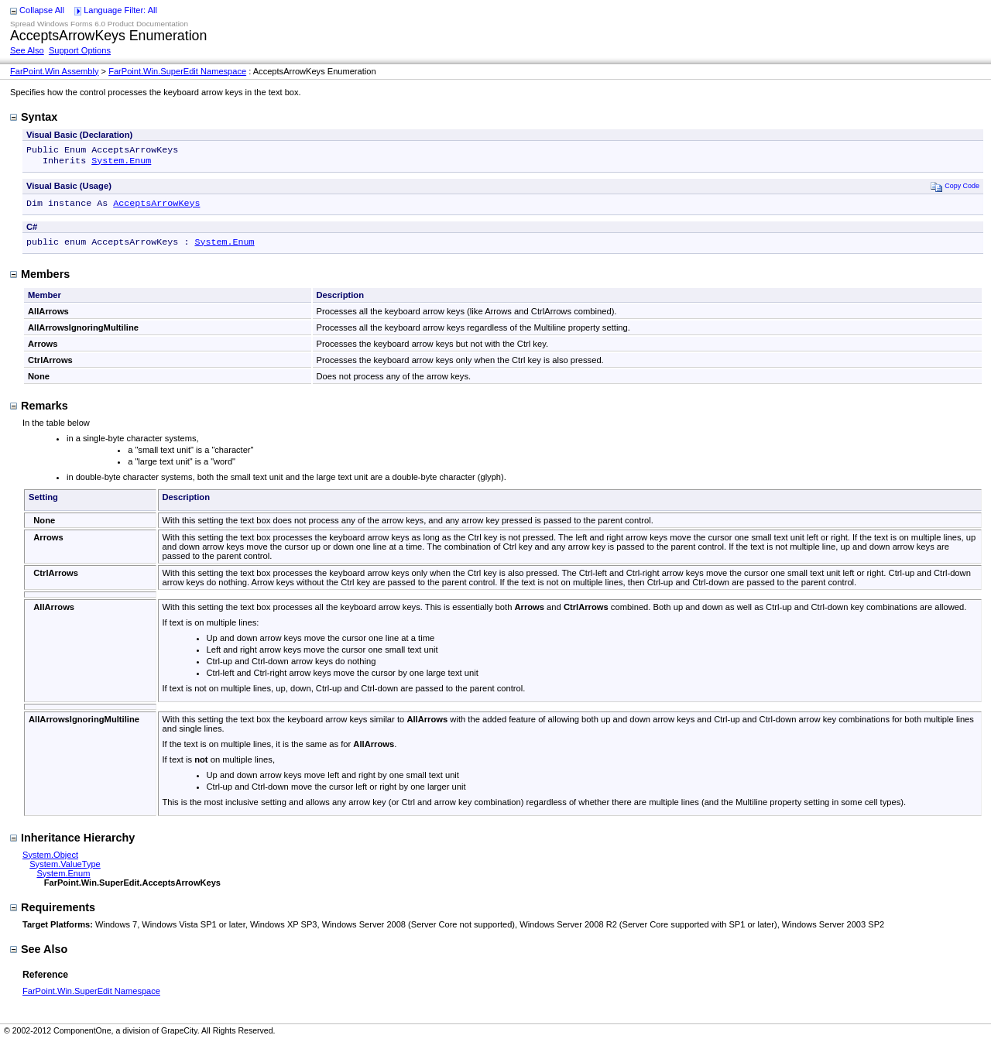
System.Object (50, 861)
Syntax (33, 117)
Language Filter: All (120, 10)
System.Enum (121, 163)
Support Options (80, 50)
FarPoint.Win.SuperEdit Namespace (177, 71)
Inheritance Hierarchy (72, 844)
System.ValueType (65, 870)
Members (40, 280)
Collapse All (41, 10)
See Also (27, 50)
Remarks (39, 412)
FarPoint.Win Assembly (54, 71)
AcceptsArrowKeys (156, 207)
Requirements (52, 913)
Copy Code (955, 189)
